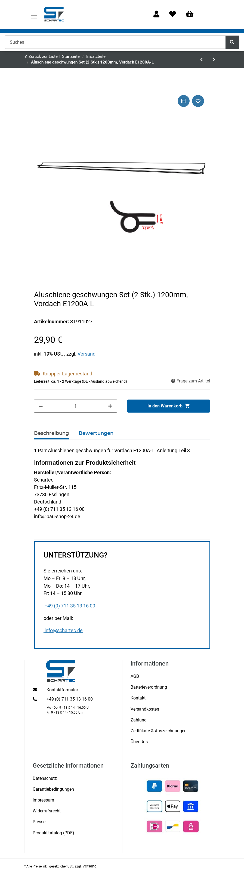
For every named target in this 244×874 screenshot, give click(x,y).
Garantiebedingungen (53, 789)
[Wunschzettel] (172, 14)
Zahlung (139, 720)
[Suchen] (115, 42)
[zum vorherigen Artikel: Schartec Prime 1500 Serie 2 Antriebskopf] (201, 59)
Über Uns (139, 741)
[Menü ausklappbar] (34, 14)
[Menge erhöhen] (110, 406)
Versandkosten (145, 709)
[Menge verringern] (41, 406)
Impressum (43, 800)
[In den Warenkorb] (168, 406)
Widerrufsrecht (47, 810)
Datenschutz (45, 778)
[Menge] (75, 406)
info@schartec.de (63, 631)
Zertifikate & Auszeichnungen (159, 730)
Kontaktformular (62, 689)
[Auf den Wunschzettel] (198, 101)
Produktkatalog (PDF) (53, 832)
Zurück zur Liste (43, 56)
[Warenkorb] (192, 14)
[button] (156, 14)
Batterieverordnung (149, 687)
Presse (39, 821)
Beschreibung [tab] (51, 433)
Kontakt (138, 698)
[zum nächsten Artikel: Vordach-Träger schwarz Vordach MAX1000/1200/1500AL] (214, 59)
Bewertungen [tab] (96, 433)
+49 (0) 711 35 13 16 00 (69, 606)
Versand (86, 354)
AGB (135, 676)
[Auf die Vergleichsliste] (184, 101)
